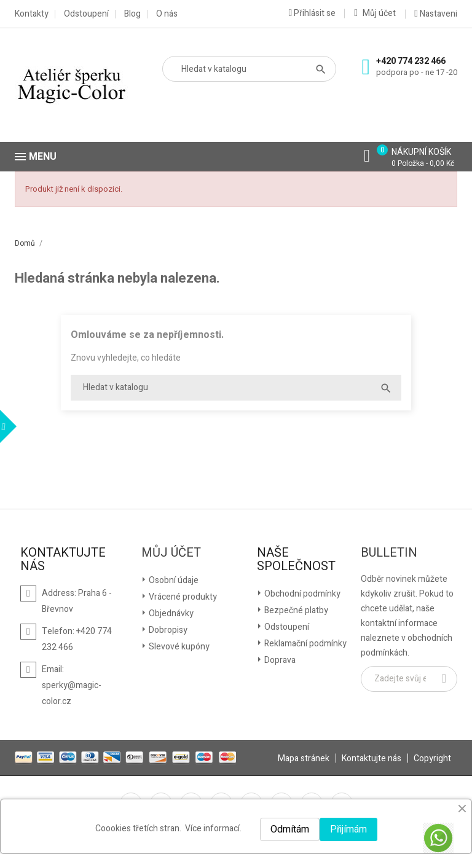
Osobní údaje (173, 580)
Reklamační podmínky (304, 643)
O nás (167, 14)
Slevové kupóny (178, 646)
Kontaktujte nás (371, 758)
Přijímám (348, 829)
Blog (132, 14)
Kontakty (32, 14)
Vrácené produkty (182, 596)
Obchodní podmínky (301, 593)
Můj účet (171, 553)
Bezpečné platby (295, 610)
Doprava (279, 660)
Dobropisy (167, 630)
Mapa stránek (303, 758)
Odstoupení (86, 14)
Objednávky (170, 613)
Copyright (432, 758)
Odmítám (289, 829)
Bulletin (389, 553)
